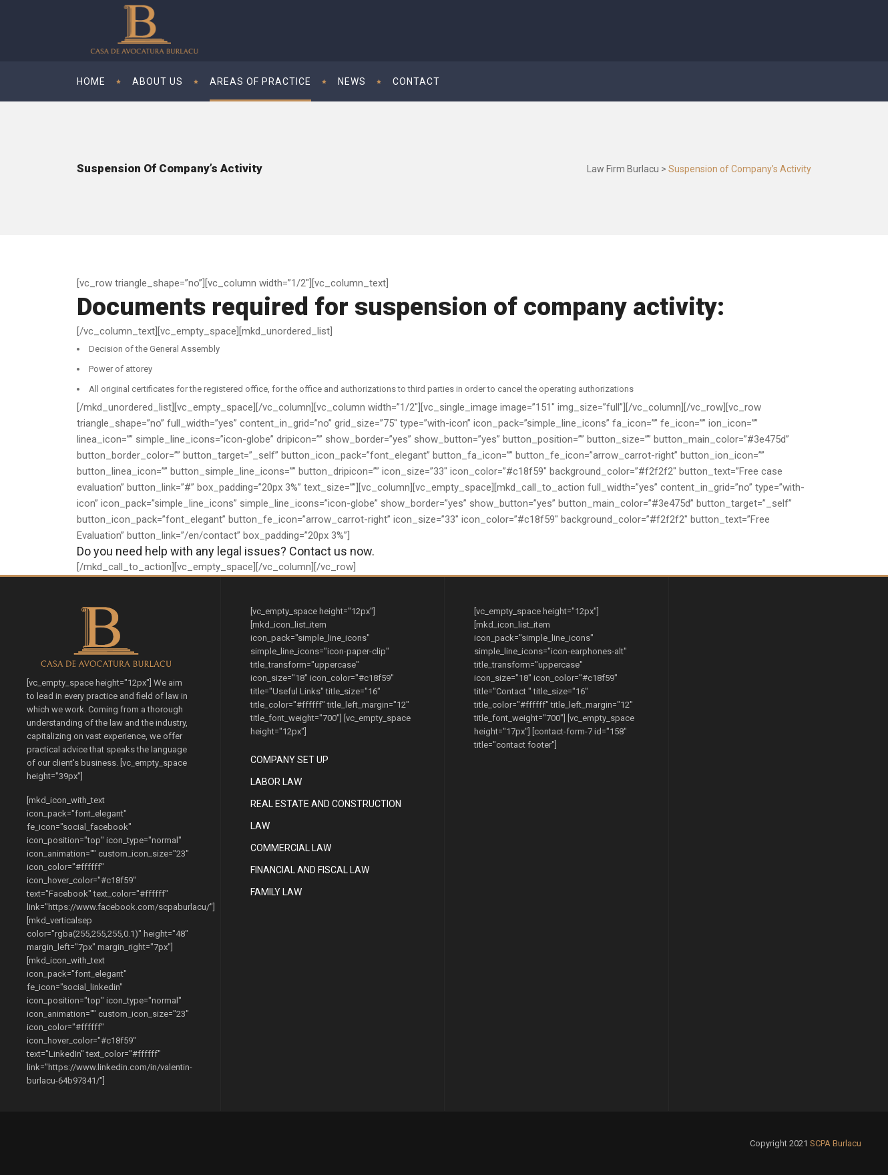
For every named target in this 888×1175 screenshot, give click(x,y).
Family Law (276, 892)
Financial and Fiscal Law (309, 870)
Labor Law (276, 781)
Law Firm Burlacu (623, 169)
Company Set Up (289, 759)
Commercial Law (290, 848)
